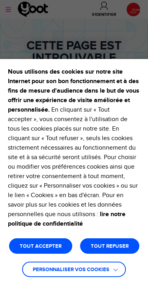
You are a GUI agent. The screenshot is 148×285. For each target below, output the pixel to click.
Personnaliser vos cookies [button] (71, 269)
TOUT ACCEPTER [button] (41, 246)
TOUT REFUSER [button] (110, 246)
